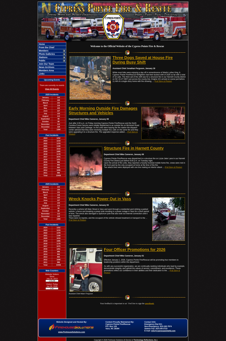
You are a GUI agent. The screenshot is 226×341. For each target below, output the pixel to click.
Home (41, 44)
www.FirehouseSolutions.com (71, 332)
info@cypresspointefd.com (163, 331)
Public (41, 60)
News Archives (46, 67)
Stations (42, 57)
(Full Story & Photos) (163, 81)
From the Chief (46, 47)
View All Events (52, 89)
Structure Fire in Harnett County (134, 148)
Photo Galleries (46, 54)
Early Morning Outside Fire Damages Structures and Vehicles (103, 110)
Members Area (46, 70)
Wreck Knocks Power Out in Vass (100, 199)
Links (41, 73)
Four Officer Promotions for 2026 (134, 249)
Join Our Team (46, 64)
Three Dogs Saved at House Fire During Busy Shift (143, 59)
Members (43, 50)
